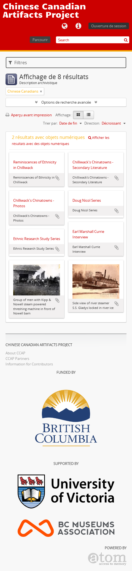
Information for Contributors (29, 364)
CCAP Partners (17, 358)
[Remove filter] (41, 91)
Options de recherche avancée (66, 102)
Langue (64, 26)
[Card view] (78, 115)
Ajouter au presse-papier (57, 178)
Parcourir (40, 39)
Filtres (18, 63)
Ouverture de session (108, 25)
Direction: (92, 123)
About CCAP (15, 353)
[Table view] (88, 115)
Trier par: (50, 123)
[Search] (92, 39)
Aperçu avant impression (29, 114)
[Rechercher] (125, 39)
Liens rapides (78, 26)
